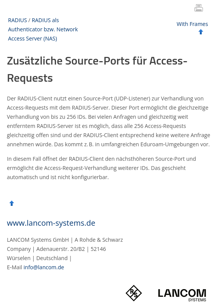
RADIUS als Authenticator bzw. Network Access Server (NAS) (43, 29)
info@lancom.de (44, 267)
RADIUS (17, 20)
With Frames (192, 23)
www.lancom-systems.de (51, 223)
